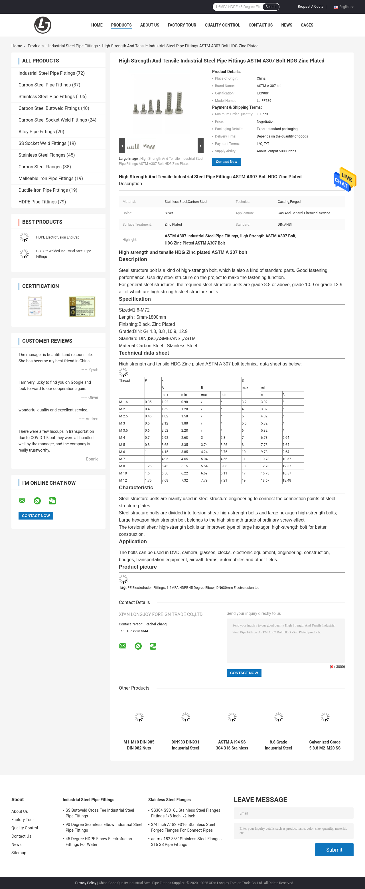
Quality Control (222, 25)
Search (270, 7)
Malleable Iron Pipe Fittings (46, 178)
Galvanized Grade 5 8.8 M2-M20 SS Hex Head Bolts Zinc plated (324, 745)
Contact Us (261, 25)
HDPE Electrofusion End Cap (58, 237)
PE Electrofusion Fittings (146, 588)
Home (97, 25)
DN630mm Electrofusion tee (237, 588)
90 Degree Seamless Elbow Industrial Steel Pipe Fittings (104, 827)
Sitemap (18, 852)
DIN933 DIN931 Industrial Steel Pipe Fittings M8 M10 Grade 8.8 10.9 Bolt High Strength (185, 745)
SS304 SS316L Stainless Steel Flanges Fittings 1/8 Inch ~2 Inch (185, 813)
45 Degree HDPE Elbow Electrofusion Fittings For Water (99, 842)
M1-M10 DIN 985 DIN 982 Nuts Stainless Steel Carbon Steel (138, 745)
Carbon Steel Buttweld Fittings (49, 108)
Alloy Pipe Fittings (37, 131)
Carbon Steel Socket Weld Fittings (53, 120)
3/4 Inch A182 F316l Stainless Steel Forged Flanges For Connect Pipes (183, 827)
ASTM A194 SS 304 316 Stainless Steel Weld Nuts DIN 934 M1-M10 (232, 745)
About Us (149, 25)
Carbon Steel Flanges (40, 166)
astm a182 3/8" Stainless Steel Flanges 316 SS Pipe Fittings (186, 842)
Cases (307, 25)
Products (121, 25)
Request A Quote (310, 7)
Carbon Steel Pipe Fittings (45, 85)
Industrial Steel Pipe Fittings (73, 46)
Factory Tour (182, 25)
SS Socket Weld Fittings (42, 143)
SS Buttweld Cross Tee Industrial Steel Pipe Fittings (100, 813)
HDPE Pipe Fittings (38, 202)
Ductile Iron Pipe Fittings (43, 190)
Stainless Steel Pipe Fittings (47, 96)
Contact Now (226, 161)
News (286, 25)
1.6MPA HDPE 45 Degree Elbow (190, 588)
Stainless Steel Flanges (42, 155)
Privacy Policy (85, 883)
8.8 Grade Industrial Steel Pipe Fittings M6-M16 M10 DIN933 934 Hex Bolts (278, 745)
